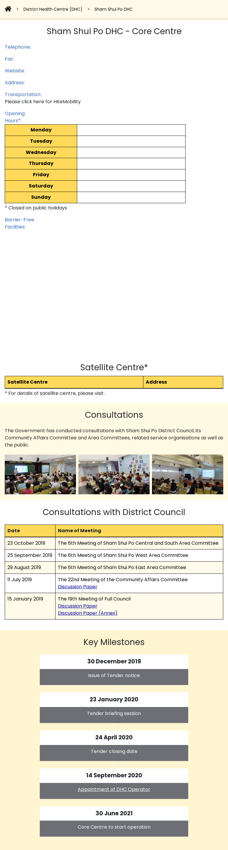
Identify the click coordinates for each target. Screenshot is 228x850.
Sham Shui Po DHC (113, 9)
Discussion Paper (77, 586)
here (38, 101)
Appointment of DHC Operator (114, 789)
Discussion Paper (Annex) (88, 613)
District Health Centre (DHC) (53, 9)
